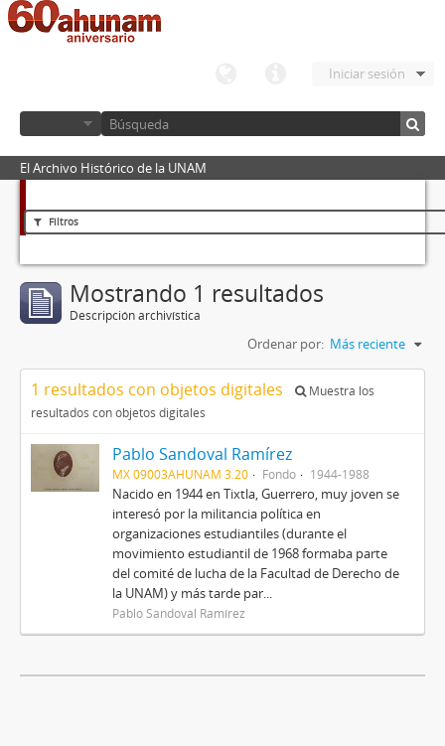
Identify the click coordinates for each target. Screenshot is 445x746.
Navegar (60, 123)
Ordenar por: (285, 344)
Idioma (225, 74)
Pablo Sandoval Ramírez (202, 454)
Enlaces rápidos (275, 74)
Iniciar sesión (367, 73)
